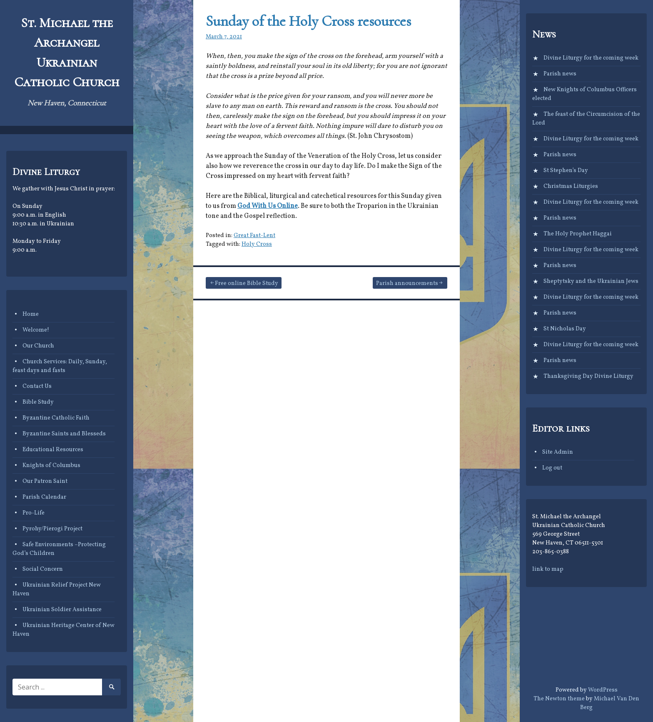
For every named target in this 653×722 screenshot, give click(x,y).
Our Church (38, 346)
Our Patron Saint (44, 481)
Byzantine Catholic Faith (56, 418)
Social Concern (42, 569)
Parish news (559, 74)
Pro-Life (33, 513)
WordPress (603, 690)
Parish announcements (407, 283)
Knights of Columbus (51, 466)
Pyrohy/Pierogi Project (52, 529)
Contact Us (37, 386)
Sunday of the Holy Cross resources (308, 21)
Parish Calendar (44, 497)
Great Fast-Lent (254, 236)
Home (30, 314)
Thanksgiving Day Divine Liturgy (588, 376)
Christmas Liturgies (570, 186)
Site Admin (557, 452)
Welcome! (35, 330)
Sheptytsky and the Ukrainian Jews (590, 281)
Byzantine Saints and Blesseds (64, 434)
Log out (552, 468)
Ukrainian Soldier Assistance (62, 610)
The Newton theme (559, 699)
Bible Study (38, 402)
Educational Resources (52, 450)
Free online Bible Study (246, 283)
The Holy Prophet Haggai (577, 234)
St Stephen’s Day (565, 171)
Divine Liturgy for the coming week (590, 58)
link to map (547, 569)
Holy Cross (257, 244)
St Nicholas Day (564, 329)
